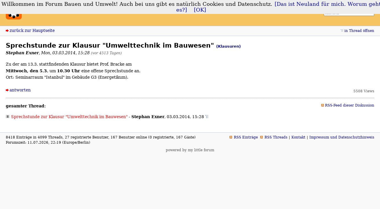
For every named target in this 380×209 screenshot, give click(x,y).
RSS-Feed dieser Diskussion (349, 105)
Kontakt (298, 137)
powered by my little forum (190, 150)
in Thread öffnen (359, 31)
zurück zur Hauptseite (32, 30)
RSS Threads (276, 137)
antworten (20, 90)
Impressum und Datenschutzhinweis (341, 137)
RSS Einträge (246, 137)
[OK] (200, 10)
